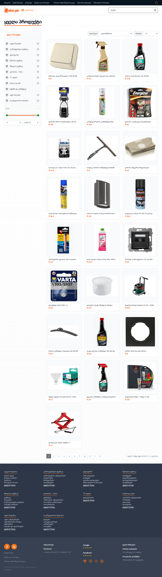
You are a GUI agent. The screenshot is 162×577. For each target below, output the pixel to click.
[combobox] (133, 10)
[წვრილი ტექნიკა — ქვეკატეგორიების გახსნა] (38, 61)
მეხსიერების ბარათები (93, 482)
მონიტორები (49, 480)
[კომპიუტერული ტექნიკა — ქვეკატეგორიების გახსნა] (38, 49)
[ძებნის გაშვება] (155, 10)
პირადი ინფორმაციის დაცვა (64, 3)
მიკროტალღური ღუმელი (14, 502)
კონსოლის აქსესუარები (53, 500)
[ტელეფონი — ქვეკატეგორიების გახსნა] (38, 55)
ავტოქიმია (8, 524)
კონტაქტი (28, 3)
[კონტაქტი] (134, 2)
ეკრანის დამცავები (91, 480)
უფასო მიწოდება (129, 545)
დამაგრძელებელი (130, 480)
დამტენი (86, 478)
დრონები (47, 498)
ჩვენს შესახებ (18, 3)
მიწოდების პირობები (101, 3)
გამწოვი (7, 498)
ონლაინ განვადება (84, 3)
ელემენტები (128, 482)
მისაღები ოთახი (11, 482)
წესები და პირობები (41, 3)
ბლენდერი (127, 476)
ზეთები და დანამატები (14, 526)
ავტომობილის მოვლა (13, 522)
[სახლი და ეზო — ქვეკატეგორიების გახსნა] (38, 83)
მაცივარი (8, 500)
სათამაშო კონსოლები (53, 502)
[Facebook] (7, 546)
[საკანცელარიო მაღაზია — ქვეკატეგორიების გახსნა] (38, 101)
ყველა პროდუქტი (13, 35)
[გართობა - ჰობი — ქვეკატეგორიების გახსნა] (38, 72)
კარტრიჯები (48, 524)
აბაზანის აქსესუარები (132, 498)
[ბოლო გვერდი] (100, 456)
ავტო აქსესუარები (11, 519)
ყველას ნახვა (9, 485)
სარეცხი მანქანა (11, 504)
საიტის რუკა (8, 553)
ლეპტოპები (48, 478)
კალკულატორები (50, 522)
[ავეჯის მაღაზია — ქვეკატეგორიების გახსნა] (38, 44)
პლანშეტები (49, 482)
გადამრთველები (129, 478)
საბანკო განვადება (130, 549)
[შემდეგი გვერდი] (95, 456)
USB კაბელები (89, 476)
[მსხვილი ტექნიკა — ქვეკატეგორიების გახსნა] (38, 66)
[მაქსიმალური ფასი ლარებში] (30, 122)
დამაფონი (127, 504)
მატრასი (7, 480)
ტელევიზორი (88, 498)
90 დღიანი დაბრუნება (131, 557)
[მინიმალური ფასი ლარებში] (13, 122)
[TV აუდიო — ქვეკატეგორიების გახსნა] (38, 77)
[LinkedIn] (14, 546)
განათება (126, 502)
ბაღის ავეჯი (9, 476)
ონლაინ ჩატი (49, 545)
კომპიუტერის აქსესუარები (55, 476)
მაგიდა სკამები (10, 478)
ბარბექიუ (126, 500)
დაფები (47, 519)
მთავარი (7, 3)
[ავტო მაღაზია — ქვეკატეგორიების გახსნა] (38, 95)
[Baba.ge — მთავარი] (11, 10)
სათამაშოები (49, 504)
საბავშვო (47, 526)
